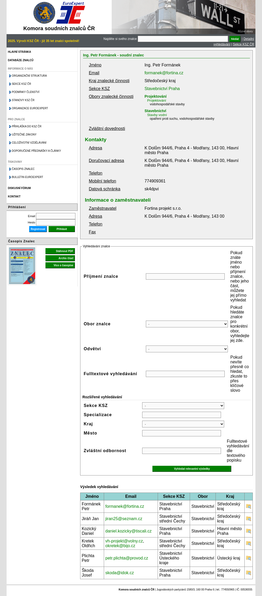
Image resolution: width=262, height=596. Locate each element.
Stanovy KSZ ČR (23, 100)
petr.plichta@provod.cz (126, 558)
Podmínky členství (25, 92)
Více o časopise (63, 265)
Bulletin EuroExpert (27, 177)
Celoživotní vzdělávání (29, 142)
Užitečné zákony (24, 134)
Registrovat (38, 229)
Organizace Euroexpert (30, 108)
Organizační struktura (29, 75)
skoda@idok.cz (119, 573)
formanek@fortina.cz (164, 73)
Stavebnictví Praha (162, 88)
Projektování (156, 96)
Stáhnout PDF (64, 251)
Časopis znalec (23, 169)
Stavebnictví (155, 111)
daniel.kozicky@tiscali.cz (128, 531)
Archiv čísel (66, 258)
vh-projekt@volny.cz (124, 541)
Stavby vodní (157, 115)
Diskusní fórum (19, 188)
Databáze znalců (20, 60)
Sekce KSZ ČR (243, 44)
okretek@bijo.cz (120, 545)
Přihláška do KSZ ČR (27, 126)
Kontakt (14, 196)
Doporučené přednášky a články (36, 150)
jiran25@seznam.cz (123, 518)
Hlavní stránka (19, 51)
